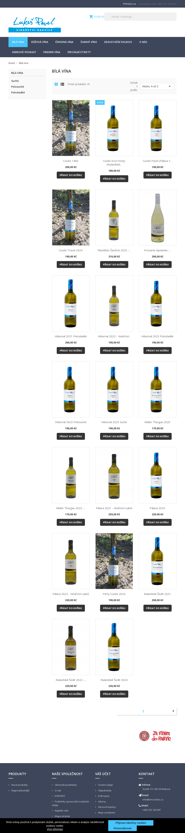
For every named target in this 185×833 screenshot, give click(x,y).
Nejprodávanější (20, 790)
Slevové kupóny (107, 807)
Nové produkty (19, 784)
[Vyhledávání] (140, 16)
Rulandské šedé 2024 (114, 680)
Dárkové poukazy (24, 52)
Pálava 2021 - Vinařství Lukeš (114, 508)
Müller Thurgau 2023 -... (70, 508)
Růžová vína (39, 42)
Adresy (102, 801)
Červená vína (64, 42)
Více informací (55, 829)
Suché (15, 81)
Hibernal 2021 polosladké (71, 336)
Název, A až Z (157, 86)
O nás (143, 42)
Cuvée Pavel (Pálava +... (157, 161)
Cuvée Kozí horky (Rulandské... (114, 162)
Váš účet (103, 774)
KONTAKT (59, 796)
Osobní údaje (105, 784)
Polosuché (17, 86)
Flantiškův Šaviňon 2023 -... (114, 250)
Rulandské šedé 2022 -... (71, 680)
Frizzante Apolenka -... (157, 250)
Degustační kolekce (118, 42)
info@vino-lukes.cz (153, 799)
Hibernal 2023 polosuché (70, 422)
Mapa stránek (62, 816)
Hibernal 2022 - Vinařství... (114, 336)
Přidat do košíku (71, 175)
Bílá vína (18, 42)
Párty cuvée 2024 (114, 594)
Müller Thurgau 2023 (157, 422)
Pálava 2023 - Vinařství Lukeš (71, 594)
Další (173, 711)
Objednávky (104, 790)
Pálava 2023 (157, 508)
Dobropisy (103, 796)
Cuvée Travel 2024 (71, 250)
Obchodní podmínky (65, 784)
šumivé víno (89, 42)
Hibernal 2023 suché (114, 422)
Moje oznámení (106, 812)
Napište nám (61, 810)
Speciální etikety (79, 52)
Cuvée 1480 (70, 161)
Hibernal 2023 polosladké (157, 336)
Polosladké (18, 92)
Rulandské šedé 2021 (157, 594)
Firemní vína (51, 52)
